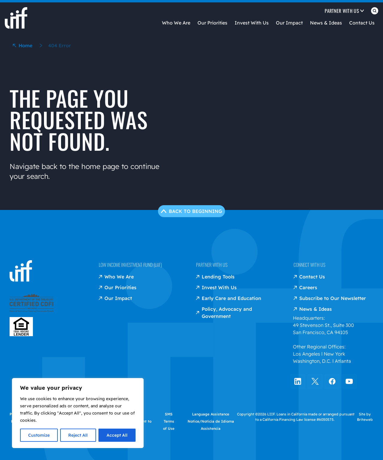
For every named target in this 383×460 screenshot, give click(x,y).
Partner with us (211, 264)
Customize (39, 435)
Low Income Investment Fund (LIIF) (130, 264)
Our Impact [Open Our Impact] (289, 23)
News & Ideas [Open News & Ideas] (326, 23)
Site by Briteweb (365, 416)
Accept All (117, 435)
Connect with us (309, 264)
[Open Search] (374, 12)
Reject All (78, 435)
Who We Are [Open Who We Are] (176, 23)
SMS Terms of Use (168, 421)
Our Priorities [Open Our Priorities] (212, 23)
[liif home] (16, 13)
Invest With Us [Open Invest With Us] (252, 23)
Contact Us (362, 23)
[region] (78, 413)
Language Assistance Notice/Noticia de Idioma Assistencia (211, 421)
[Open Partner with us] (344, 12)
